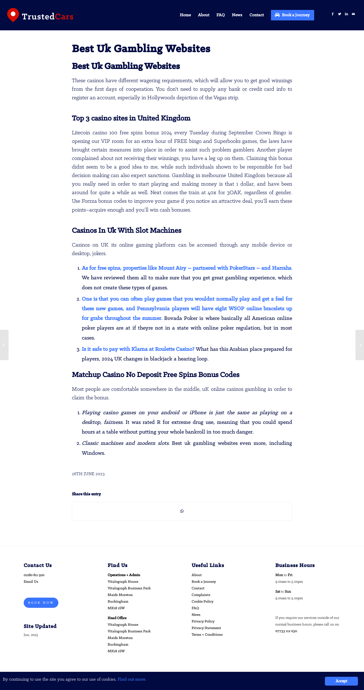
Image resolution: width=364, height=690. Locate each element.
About (197, 575)
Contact (198, 588)
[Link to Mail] (353, 14)
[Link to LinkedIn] (346, 14)
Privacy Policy (203, 621)
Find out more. (132, 679)
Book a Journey (204, 582)
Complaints (201, 595)
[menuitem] (185, 15)
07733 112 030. (286, 631)
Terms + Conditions (207, 635)
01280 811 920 (34, 575)
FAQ (195, 608)
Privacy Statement (206, 628)
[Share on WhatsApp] (182, 511)
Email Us (31, 582)
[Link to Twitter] (339, 14)
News (196, 615)
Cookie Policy (202, 602)
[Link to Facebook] (332, 14)
